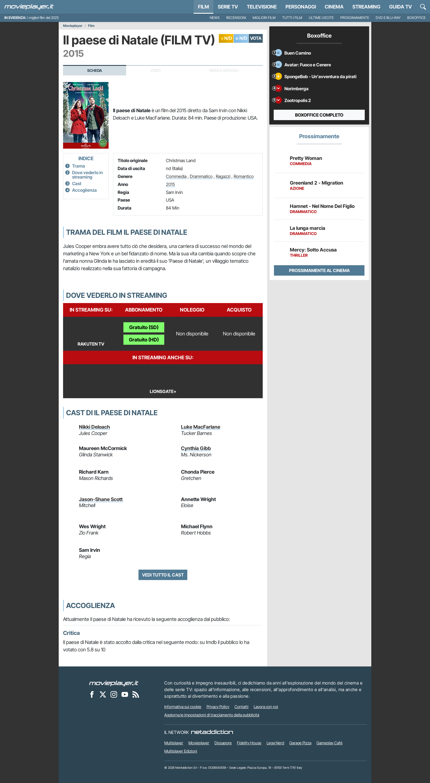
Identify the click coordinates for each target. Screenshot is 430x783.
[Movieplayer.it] (29, 7)
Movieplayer (73, 25)
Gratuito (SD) (144, 327)
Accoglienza (84, 190)
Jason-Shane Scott (101, 499)
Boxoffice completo (319, 115)
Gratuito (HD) (144, 340)
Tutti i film (292, 18)
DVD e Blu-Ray (388, 18)
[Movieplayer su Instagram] (113, 694)
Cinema (334, 7)
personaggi (300, 7)
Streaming (366, 7)
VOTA (255, 38)
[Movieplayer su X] (102, 694)
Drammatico (201, 176)
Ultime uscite (321, 18)
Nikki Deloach (94, 427)
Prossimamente (354, 18)
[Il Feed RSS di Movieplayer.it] (135, 694)
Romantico (244, 176)
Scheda (94, 70)
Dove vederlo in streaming (87, 175)
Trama (78, 166)
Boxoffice (416, 18)
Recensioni (236, 18)
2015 (170, 184)
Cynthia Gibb (196, 448)
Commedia (176, 176)
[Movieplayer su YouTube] (124, 694)
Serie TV (228, 7)
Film (203, 7)
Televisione (262, 7)
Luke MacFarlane (200, 427)
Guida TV (400, 7)
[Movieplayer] (113, 683)
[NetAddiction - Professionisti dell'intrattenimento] (212, 732)
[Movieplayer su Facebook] (91, 694)
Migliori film (264, 18)
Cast (76, 183)
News (215, 18)
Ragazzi (223, 176)
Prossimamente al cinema (319, 270)
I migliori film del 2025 (43, 18)
